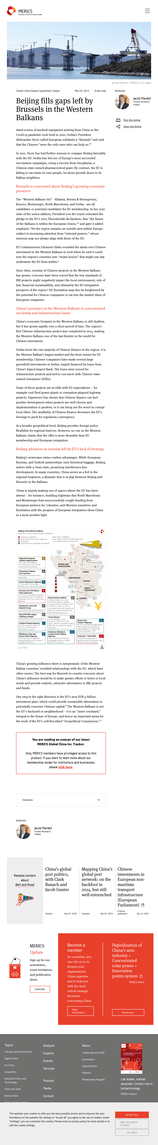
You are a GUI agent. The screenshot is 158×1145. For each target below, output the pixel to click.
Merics (25, 11)
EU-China (9, 1065)
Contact (48, 1096)
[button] (61, 589)
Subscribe (40, 989)
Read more (128, 1012)
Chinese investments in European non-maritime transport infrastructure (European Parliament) (131, 887)
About (86, 1045)
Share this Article (132, 126)
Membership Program (93, 1079)
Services (49, 1068)
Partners (86, 1072)
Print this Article (131, 120)
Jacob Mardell (43, 828)
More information (78, 1011)
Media (47, 1088)
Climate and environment (18, 1051)
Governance (88, 1059)
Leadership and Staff (93, 1052)
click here (65, 767)
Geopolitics (11, 1071)
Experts (48, 1053)
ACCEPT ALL (132, 1114)
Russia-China (11, 1095)
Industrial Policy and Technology (15, 1080)
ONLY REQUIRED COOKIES (129, 1124)
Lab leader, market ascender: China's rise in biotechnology (136, 1083)
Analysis (48, 1045)
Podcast (48, 1080)
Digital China (11, 1058)
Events (48, 1061)
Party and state (13, 1088)
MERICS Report (129, 1093)
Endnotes (61, 801)
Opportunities (89, 1066)
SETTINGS (132, 1132)
